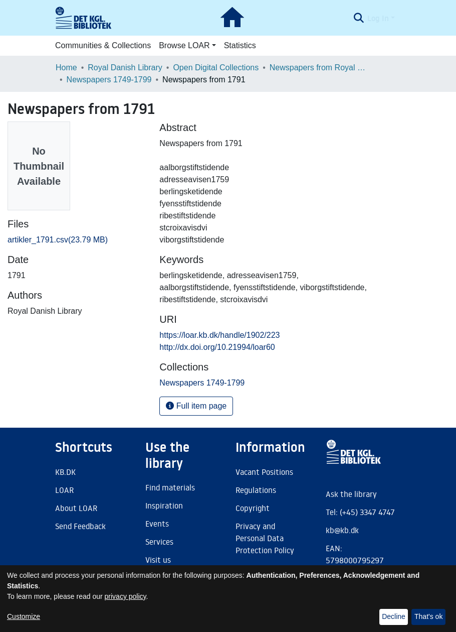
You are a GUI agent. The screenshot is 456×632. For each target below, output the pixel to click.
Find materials (170, 487)
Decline (393, 616)
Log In (378, 18)
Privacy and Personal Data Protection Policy (265, 538)
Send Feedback (80, 526)
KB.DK (65, 472)
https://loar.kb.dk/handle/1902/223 (219, 335)
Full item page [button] (196, 406)
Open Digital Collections (216, 67)
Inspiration (164, 505)
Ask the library (351, 494)
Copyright (253, 508)
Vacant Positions (264, 472)
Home (66, 67)
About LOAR (76, 508)
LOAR (64, 490)
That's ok (428, 616)
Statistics (240, 45)
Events (157, 524)
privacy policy (125, 596)
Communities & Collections (103, 45)
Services (159, 542)
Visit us (158, 560)
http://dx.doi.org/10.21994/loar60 (217, 347)
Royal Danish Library (125, 67)
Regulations (256, 490)
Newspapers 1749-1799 (109, 79)
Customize (23, 616)
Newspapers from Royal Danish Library (320, 67)
